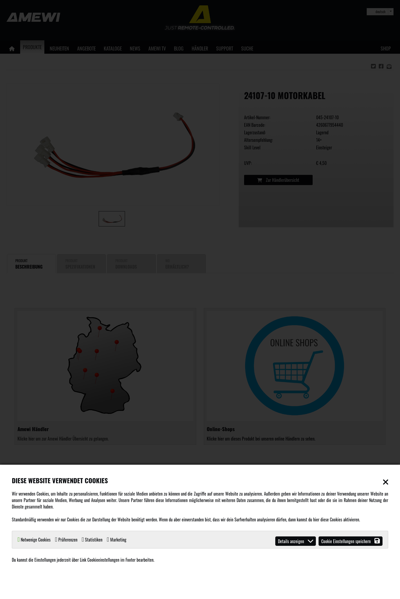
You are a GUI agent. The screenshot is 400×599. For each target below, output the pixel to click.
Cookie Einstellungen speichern (350, 541)
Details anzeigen (295, 541)
